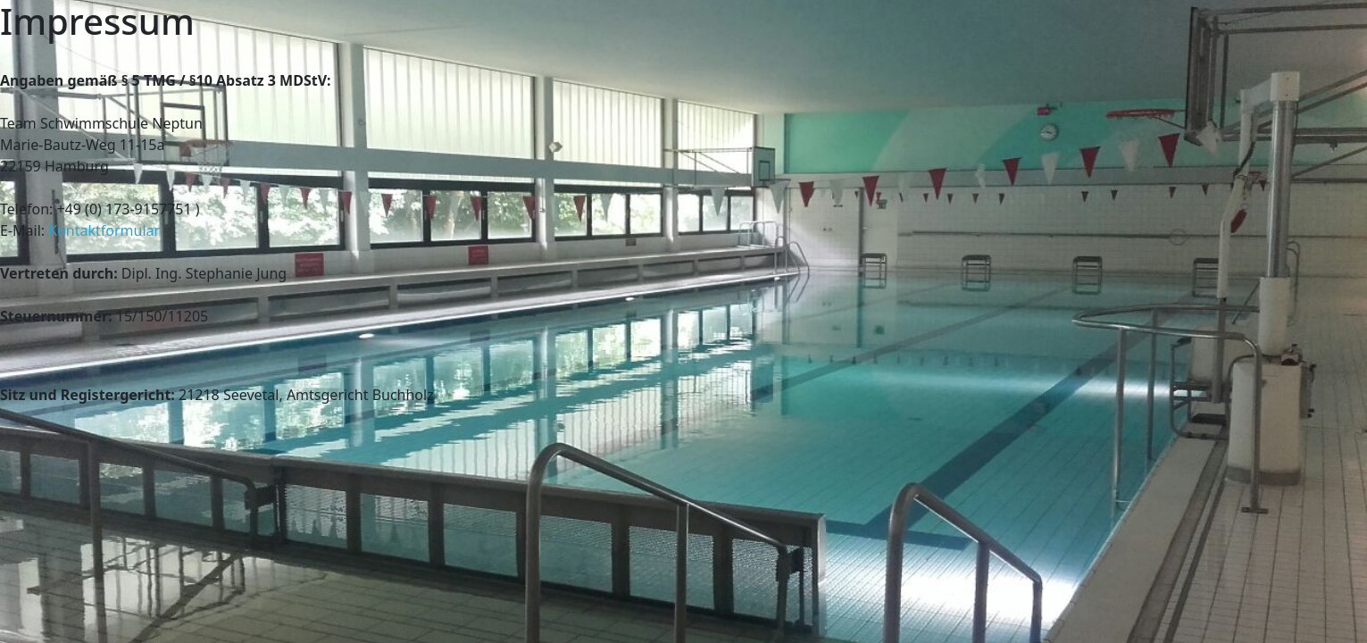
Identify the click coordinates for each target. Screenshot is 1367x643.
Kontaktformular (104, 230)
